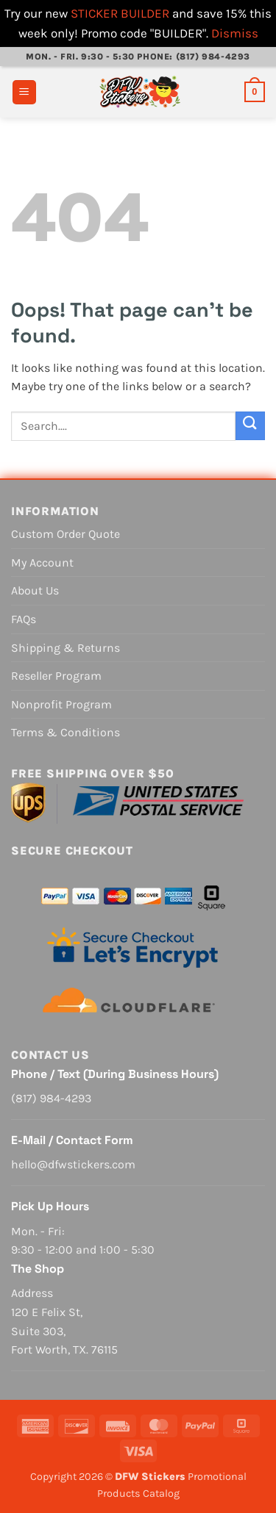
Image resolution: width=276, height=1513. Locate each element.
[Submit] (250, 426)
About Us (35, 590)
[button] (24, 92)
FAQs (23, 619)
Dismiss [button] (234, 33)
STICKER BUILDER (120, 13)
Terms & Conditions (65, 732)
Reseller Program (56, 676)
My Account (42, 562)
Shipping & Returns (65, 648)
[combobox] (123, 426)
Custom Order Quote (65, 534)
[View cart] (254, 91)
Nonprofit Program (61, 704)
